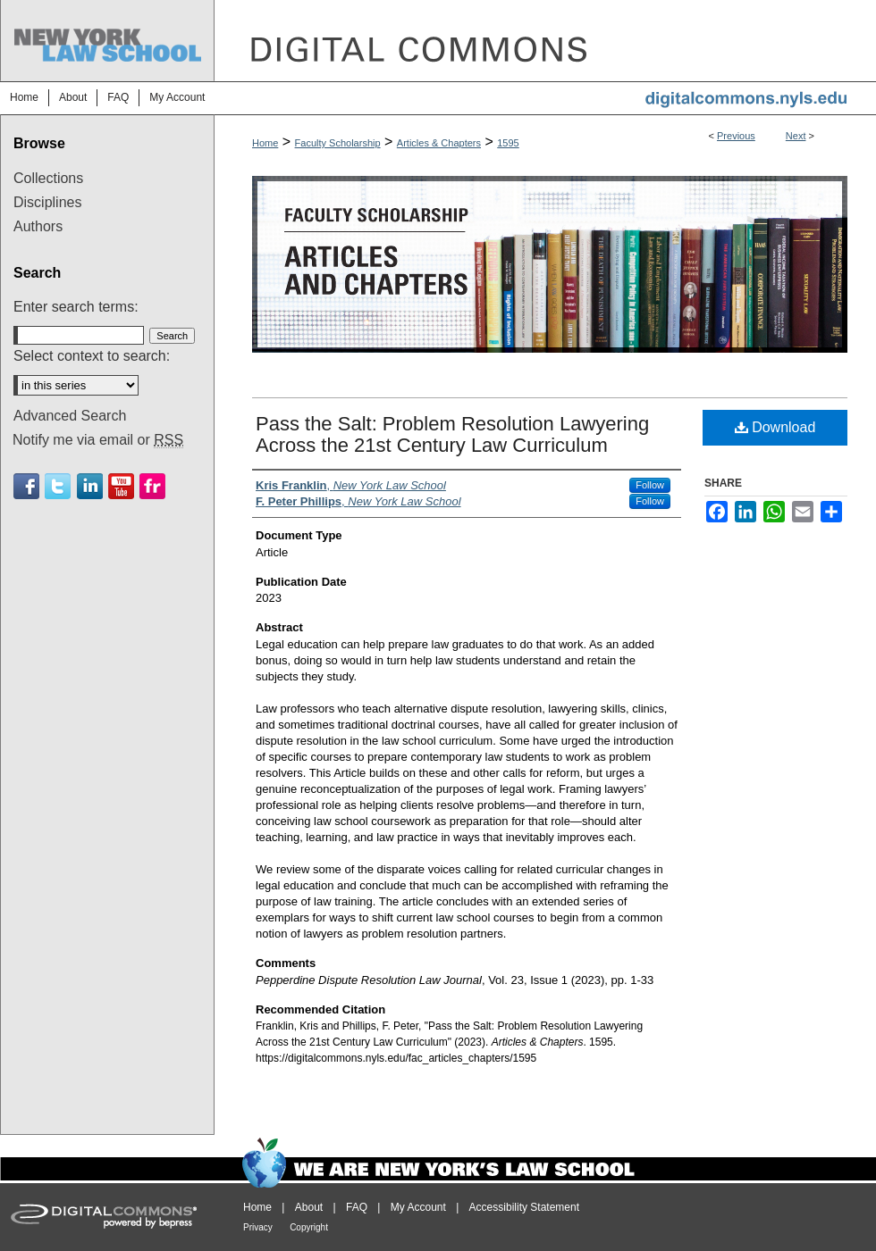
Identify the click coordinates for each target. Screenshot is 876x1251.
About (309, 1207)
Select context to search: (91, 355)
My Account (418, 1207)
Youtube (121, 486)
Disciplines (47, 202)
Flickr (152, 486)
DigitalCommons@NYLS (545, 40)
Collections (48, 178)
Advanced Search (69, 415)
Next (796, 135)
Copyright (309, 1227)
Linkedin (90, 486)
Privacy (258, 1227)
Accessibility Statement (524, 1207)
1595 (507, 143)
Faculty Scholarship (338, 143)
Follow (650, 485)
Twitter (58, 486)
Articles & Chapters (439, 143)
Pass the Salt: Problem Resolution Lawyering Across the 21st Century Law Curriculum (452, 434)
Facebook (26, 486)
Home (265, 143)
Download (775, 427)
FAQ (356, 1207)
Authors (38, 226)
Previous (736, 135)
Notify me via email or (98, 440)
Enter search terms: (76, 306)
